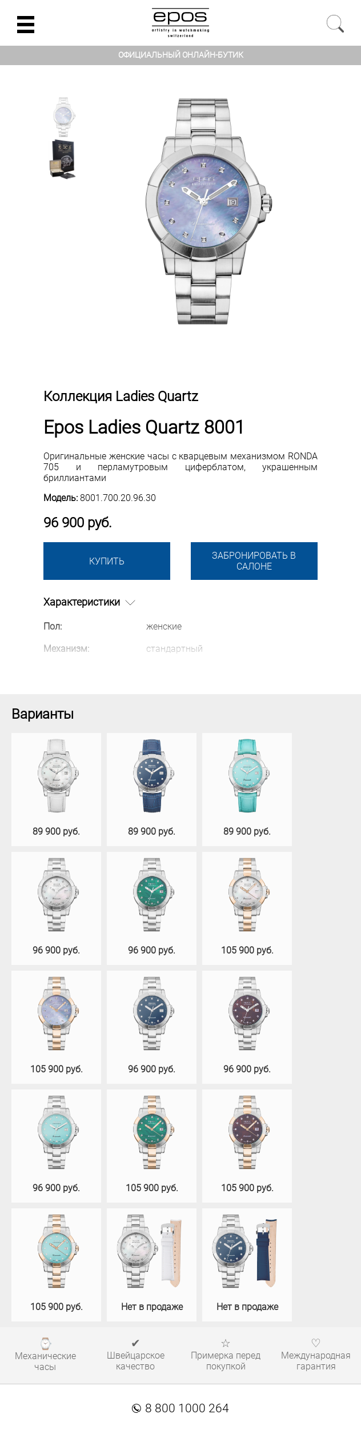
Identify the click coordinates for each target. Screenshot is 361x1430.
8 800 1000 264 (180, 1408)
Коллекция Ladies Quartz (120, 396)
